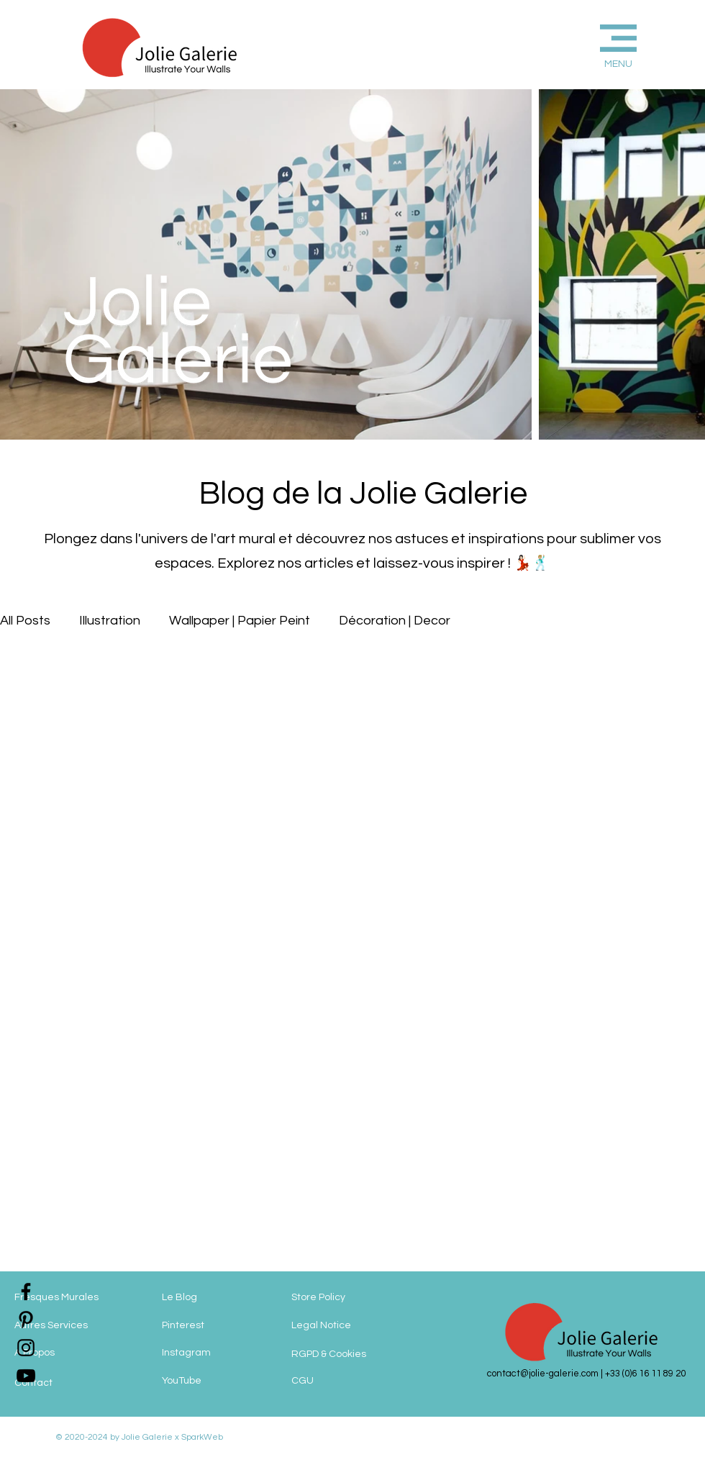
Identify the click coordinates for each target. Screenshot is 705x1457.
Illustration (109, 620)
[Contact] (71, 1383)
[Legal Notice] (352, 1326)
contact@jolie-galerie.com (543, 1374)
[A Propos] (71, 1353)
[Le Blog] (219, 1298)
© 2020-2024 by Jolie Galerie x (117, 1437)
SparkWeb (201, 1437)
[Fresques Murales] (71, 1298)
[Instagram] (219, 1353)
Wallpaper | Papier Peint (239, 620)
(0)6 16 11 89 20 (654, 1374)
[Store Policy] (344, 1298)
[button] (594, 44)
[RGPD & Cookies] (347, 1355)
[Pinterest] (219, 1326)
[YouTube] (219, 1381)
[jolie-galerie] (25, 1375)
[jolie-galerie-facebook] (25, 1291)
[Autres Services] (71, 1326)
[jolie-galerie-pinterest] (25, 1319)
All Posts (25, 620)
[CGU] (334, 1381)
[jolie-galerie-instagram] (25, 1347)
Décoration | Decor (394, 620)
